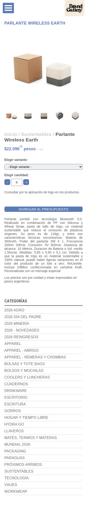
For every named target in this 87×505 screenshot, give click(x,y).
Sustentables (18, 471)
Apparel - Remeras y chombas (35, 357)
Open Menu (8, 8)
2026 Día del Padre (22, 317)
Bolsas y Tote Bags (24, 364)
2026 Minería (16, 324)
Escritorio (15, 397)
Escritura (15, 404)
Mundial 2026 (17, 444)
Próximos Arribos (23, 465)
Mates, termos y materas (30, 438)
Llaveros (14, 431)
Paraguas (14, 458)
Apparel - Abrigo (21, 350)
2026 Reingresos (21, 337)
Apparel (12, 344)
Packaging (15, 451)
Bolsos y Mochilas (23, 371)
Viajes (10, 485)
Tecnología (16, 478)
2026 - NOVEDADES (21, 330)
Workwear (15, 491)
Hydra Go (14, 424)
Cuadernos (16, 384)
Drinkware (15, 391)
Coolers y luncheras (27, 377)
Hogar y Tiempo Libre (26, 418)
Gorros (12, 411)
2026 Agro (14, 310)
